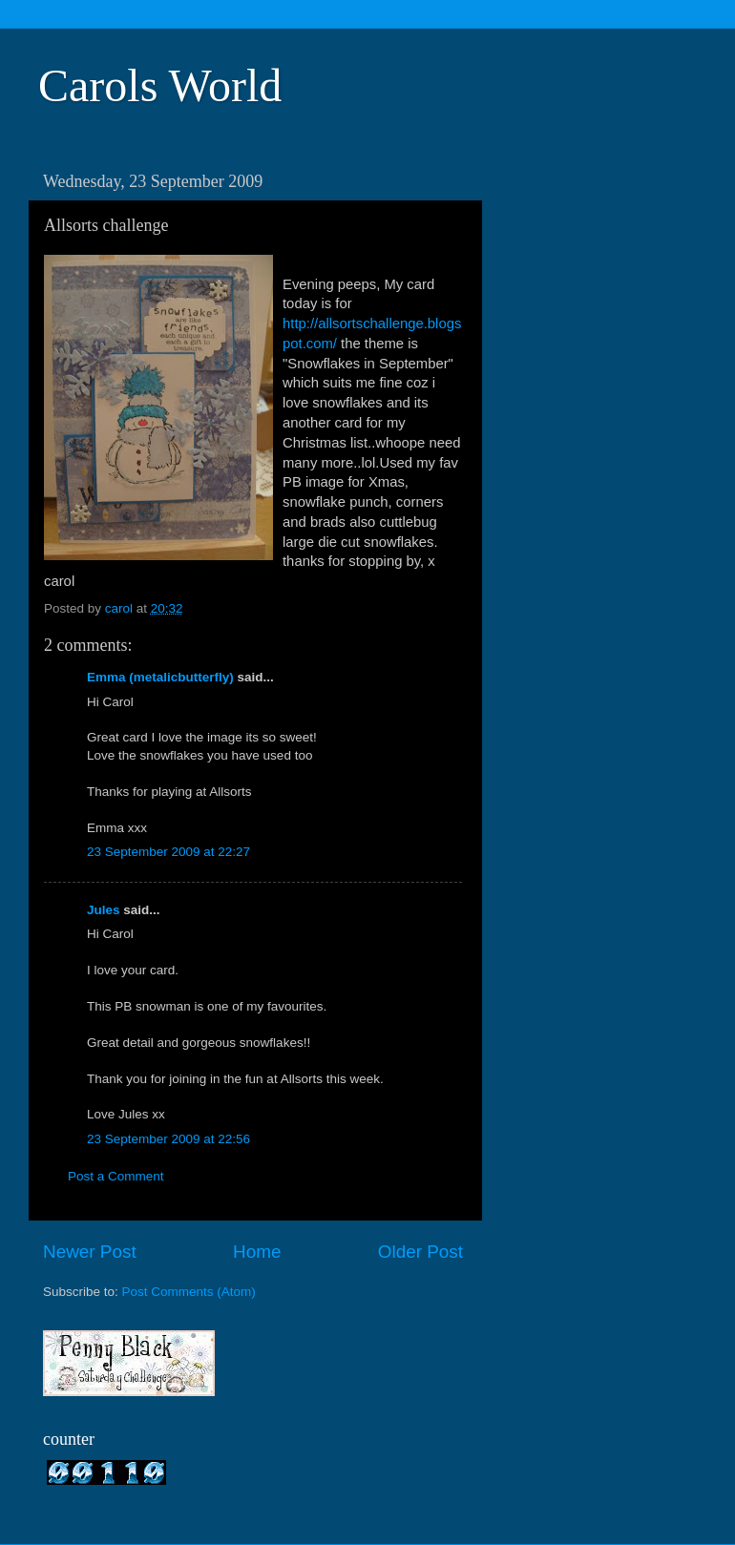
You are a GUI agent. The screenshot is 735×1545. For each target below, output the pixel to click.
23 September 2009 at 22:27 (168, 852)
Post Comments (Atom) (189, 1291)
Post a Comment (116, 1176)
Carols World (160, 85)
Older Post (420, 1252)
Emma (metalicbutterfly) (160, 677)
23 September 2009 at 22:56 (168, 1139)
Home (257, 1252)
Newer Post (89, 1252)
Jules (103, 910)
